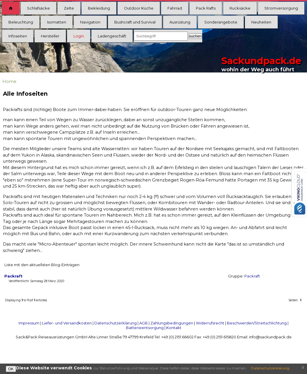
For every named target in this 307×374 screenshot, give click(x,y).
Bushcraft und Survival (135, 22)
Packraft (252, 276)
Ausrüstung (179, 22)
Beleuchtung (20, 22)
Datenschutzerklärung (115, 323)
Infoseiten (17, 36)
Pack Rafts (206, 8)
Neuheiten (261, 22)
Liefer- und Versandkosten (67, 323)
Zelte (69, 8)
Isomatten (56, 22)
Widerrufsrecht (210, 323)
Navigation (90, 22)
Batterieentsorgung (145, 327)
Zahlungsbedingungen (171, 323)
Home (9, 81)
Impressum (29, 323)
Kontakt (173, 327)
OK (11, 369)
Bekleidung (99, 8)
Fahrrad (174, 8)
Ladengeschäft (112, 36)
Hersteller (50, 36)
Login (78, 36)
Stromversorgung (281, 8)
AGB (143, 323)
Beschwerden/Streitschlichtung (257, 323)
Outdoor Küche (139, 8)
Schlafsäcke (38, 8)
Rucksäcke (240, 8)
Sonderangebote (220, 22)
